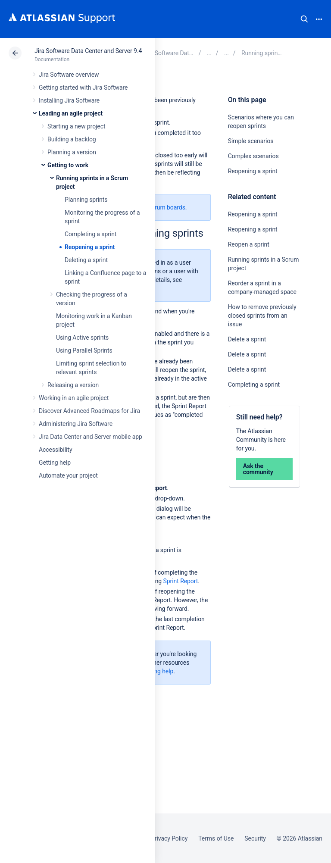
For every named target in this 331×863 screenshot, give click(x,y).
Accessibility (55, 449)
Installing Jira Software (69, 100)
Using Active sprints (82, 337)
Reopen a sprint (248, 244)
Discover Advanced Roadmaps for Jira (89, 410)
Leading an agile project (71, 113)
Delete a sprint (247, 339)
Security (255, 838)
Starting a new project (76, 126)
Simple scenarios (251, 141)
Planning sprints (86, 199)
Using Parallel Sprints (84, 350)
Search (304, 19)
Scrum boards (166, 207)
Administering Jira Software (75, 423)
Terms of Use (216, 838)
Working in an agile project (74, 397)
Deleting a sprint (86, 259)
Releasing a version (73, 384)
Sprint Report (180, 581)
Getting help (55, 462)
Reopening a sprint (90, 247)
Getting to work (67, 165)
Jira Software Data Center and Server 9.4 (88, 50)
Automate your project (68, 475)
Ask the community (258, 469)
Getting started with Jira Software (83, 87)
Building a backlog (71, 139)
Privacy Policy (169, 838)
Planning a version (71, 152)
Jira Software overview (69, 74)
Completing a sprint (90, 234)
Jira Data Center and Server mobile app (90, 436)
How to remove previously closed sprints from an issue (262, 315)
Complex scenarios (253, 156)
